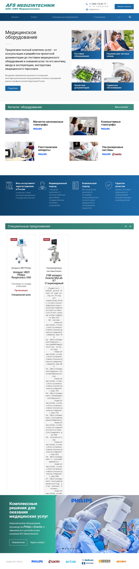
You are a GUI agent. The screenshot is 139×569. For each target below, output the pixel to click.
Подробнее (13, 88)
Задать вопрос (37, 542)
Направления (18, 542)
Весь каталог (121, 107)
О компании (99, 17)
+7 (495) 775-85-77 (97, 4)
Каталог (15, 17)
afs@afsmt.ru (94, 9)
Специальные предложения (65, 17)
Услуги (34, 17)
